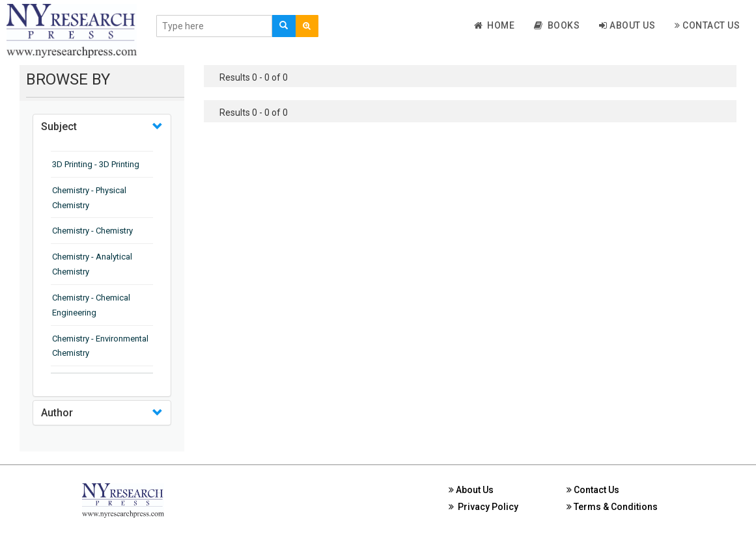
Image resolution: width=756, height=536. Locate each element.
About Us (627, 25)
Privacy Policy (483, 507)
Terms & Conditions (612, 507)
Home (494, 25)
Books (557, 25)
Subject (59, 126)
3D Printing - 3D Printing (95, 164)
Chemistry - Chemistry (92, 230)
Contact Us (707, 25)
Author (57, 413)
